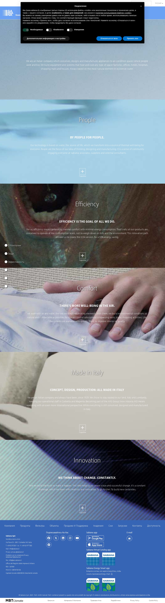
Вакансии (51, 600)
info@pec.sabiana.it (15, 560)
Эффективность (14, 261)
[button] (141, 6)
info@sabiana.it (14, 549)
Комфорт (11, 270)
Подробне (82, 176)
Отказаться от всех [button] (109, 38)
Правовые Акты (95, 600)
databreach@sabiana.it (13, 557)
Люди (9, 253)
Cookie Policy (153, 600)
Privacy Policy (134, 600)
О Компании (13, 245)
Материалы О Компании (72, 600)
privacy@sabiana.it (17, 552)
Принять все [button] (132, 38)
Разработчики (116, 600)
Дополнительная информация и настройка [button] (46, 38)
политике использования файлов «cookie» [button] (113, 13)
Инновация (12, 286)
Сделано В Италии (16, 278)
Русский (159, 3)
